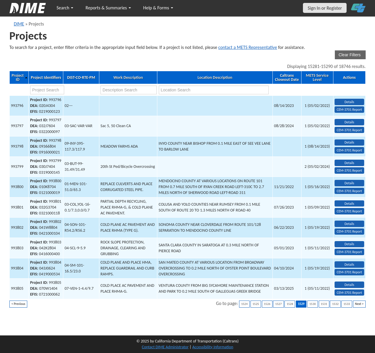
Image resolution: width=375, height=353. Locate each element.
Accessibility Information (212, 347)
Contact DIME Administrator (165, 347)
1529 (301, 304)
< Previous (18, 304)
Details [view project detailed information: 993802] (349, 224)
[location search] (214, 90)
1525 (256, 304)
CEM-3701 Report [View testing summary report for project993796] (349, 110)
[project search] (47, 90)
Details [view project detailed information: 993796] (349, 102)
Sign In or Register (325, 8)
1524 (244, 304)
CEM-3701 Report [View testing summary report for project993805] (349, 293)
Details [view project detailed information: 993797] (349, 122)
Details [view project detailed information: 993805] (349, 285)
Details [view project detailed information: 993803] (349, 244)
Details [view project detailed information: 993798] (349, 142)
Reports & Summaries (108, 8)
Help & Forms (158, 8)
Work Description (128, 78)
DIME (19, 24)
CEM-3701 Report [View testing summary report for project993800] (349, 191)
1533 (346, 304)
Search (65, 8)
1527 (278, 304)
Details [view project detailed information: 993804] (349, 264)
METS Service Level (317, 78)
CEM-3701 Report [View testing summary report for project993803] (349, 252)
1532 (335, 304)
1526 (267, 304)
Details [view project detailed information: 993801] (349, 204)
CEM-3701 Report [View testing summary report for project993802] (349, 231)
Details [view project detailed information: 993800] (349, 183)
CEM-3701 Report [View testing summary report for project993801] (349, 211)
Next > (359, 304)
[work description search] (128, 90)
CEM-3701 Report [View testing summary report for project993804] (349, 272)
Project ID (18, 78)
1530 (312, 304)
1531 (324, 304)
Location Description (214, 78)
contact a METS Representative (247, 47)
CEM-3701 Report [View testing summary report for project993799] (349, 170)
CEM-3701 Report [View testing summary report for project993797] (349, 130)
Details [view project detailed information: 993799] (349, 163)
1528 (290, 304)
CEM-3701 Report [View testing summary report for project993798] (349, 150)
